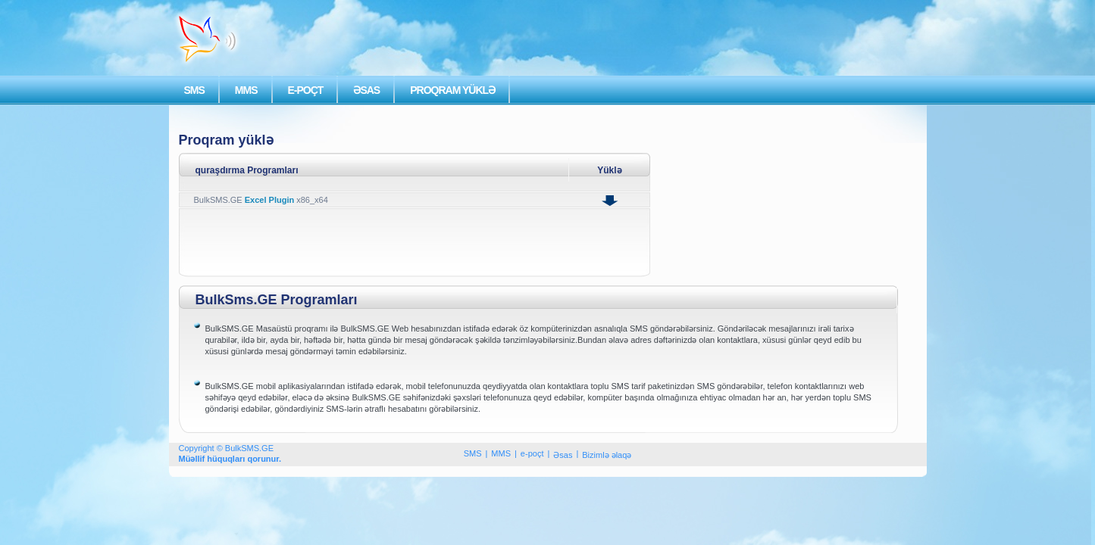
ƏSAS (366, 90)
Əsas (562, 454)
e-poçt (532, 453)
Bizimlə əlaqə (606, 454)
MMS (246, 90)
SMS (194, 90)
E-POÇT (306, 90)
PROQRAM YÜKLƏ (452, 90)
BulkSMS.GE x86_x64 (261, 199)
